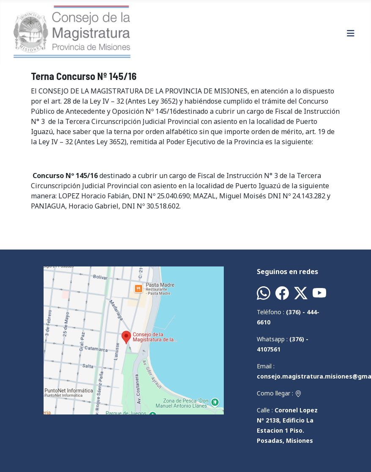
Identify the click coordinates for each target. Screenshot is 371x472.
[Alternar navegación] (350, 33)
